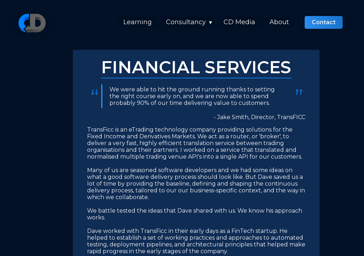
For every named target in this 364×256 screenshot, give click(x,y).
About (279, 22)
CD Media (239, 22)
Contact (324, 22)
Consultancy (186, 22)
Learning (137, 22)
